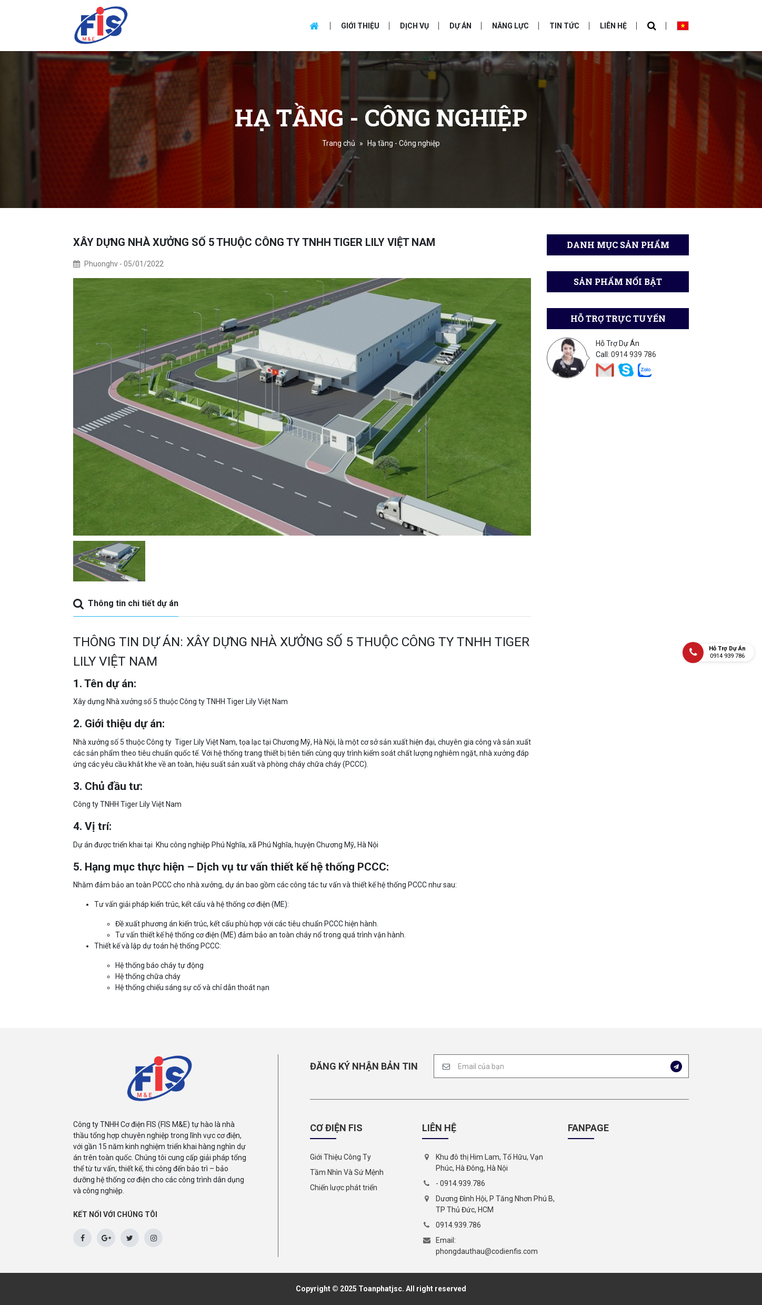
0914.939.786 (462, 1183)
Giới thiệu (360, 26)
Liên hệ (613, 26)
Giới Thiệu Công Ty (340, 1157)
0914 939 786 (633, 354)
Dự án (460, 26)
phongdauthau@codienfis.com (487, 1251)
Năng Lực (510, 26)
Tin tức (564, 26)
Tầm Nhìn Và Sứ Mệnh (347, 1172)
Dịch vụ (414, 26)
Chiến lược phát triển (343, 1187)
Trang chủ (338, 143)
